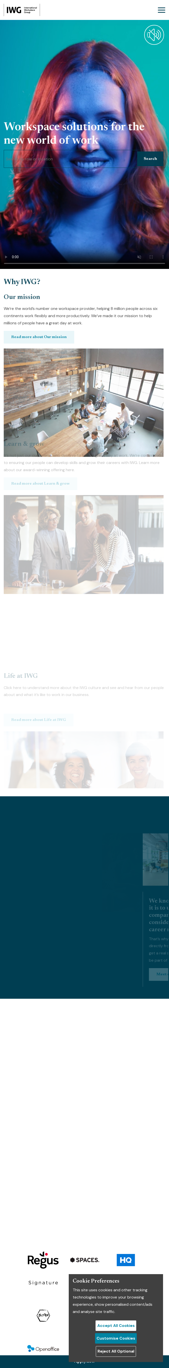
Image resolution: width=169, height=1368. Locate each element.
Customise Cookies (116, 1338)
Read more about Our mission (39, 352)
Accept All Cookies (116, 1325)
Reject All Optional (116, 1351)
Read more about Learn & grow (40, 446)
